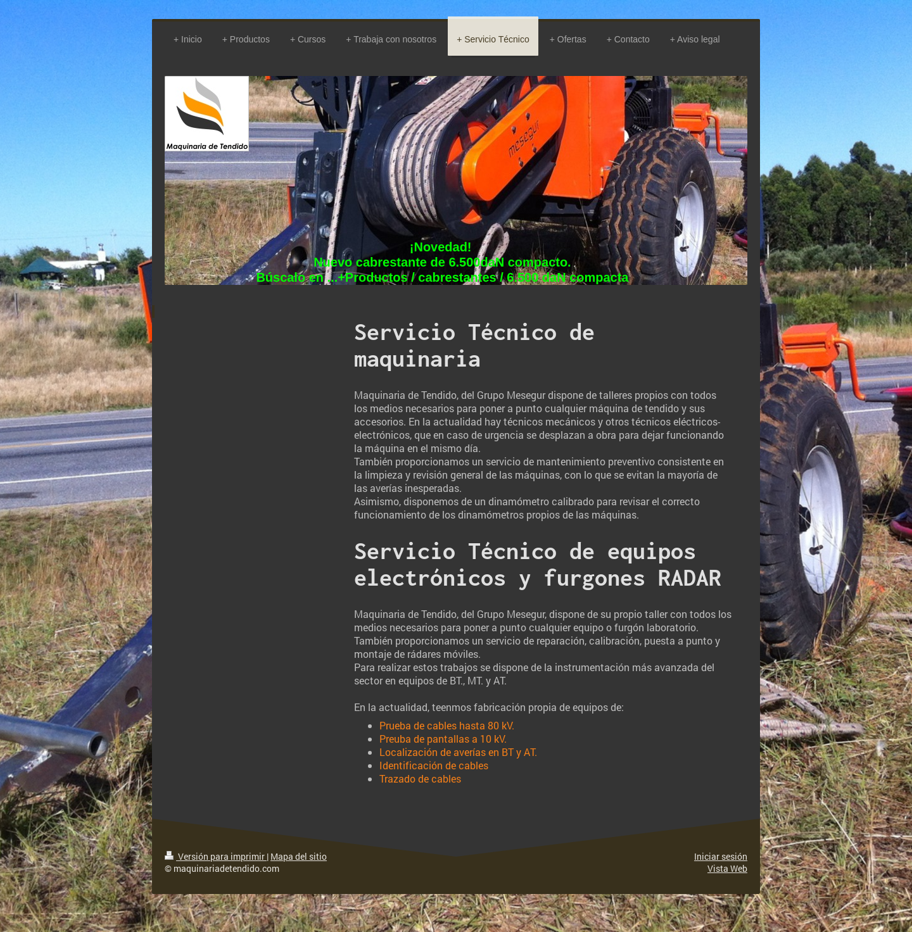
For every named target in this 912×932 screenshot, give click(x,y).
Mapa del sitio (298, 856)
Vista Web (727, 868)
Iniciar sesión (720, 856)
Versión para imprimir (216, 856)
